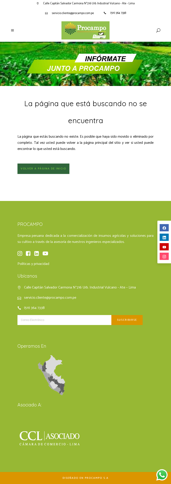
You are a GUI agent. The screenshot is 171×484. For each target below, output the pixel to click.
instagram (164, 256)
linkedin (164, 237)
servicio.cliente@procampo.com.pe (73, 13)
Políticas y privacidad (33, 264)
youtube (164, 247)
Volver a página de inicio (43, 168)
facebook (164, 228)
